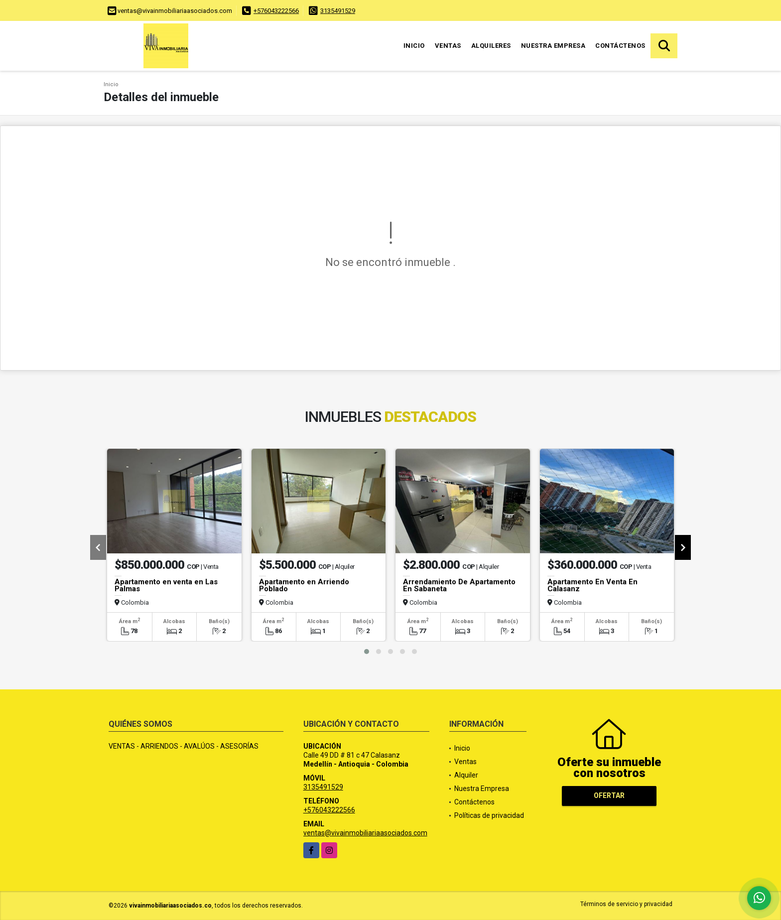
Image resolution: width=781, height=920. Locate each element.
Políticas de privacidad (489, 815)
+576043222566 (276, 10)
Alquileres (491, 45)
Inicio (414, 45)
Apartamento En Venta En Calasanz (592, 585)
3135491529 (337, 10)
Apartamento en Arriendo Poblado (304, 585)
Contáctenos (620, 45)
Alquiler (466, 775)
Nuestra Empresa (553, 45)
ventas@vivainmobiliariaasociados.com (365, 833)
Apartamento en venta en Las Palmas (166, 585)
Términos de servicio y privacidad (626, 904)
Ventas (448, 45)
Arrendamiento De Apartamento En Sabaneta (459, 585)
